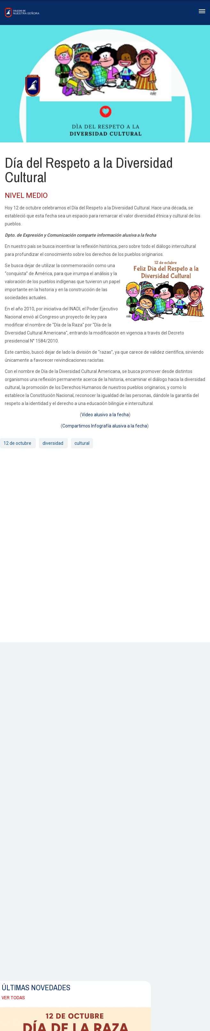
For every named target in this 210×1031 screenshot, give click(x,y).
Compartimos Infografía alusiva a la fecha (104, 425)
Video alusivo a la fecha (105, 414)
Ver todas (13, 997)
